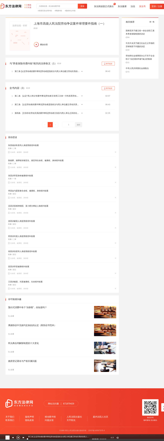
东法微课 (122, 6)
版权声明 (29, 417)
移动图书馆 (50, 417)
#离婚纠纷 (58, 11)
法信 (133, 6)
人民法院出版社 (74, 417)
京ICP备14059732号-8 (96, 430)
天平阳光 (71, 420)
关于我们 (9, 417)
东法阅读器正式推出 (104, 6)
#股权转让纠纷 (70, 11)
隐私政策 (29, 420)
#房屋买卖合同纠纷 (45, 11)
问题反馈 (49, 420)
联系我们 (9, 420)
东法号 (142, 6)
